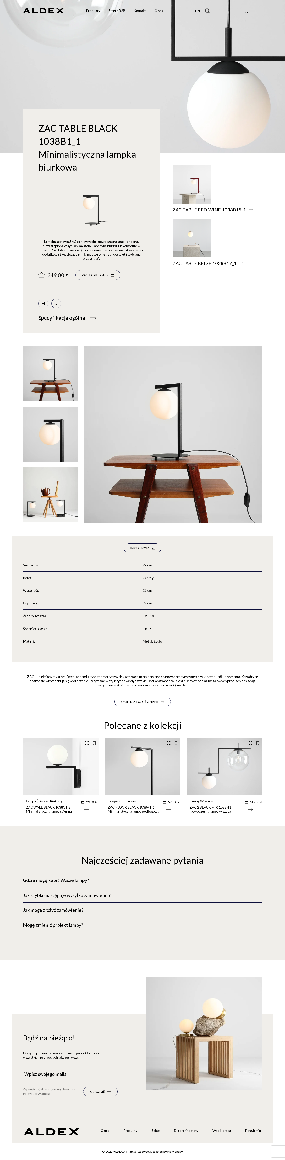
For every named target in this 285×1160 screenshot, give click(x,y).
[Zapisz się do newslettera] (100, 1091)
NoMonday (175, 1151)
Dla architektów (186, 1130)
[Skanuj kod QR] (43, 303)
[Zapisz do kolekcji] (56, 303)
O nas (105, 1130)
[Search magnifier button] (208, 10)
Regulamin (253, 1130)
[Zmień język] (197, 10)
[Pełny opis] (142, 880)
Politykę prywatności (37, 1093)
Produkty (130, 1130)
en (197, 11)
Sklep (156, 1130)
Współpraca (221, 1130)
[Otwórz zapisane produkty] (246, 10)
